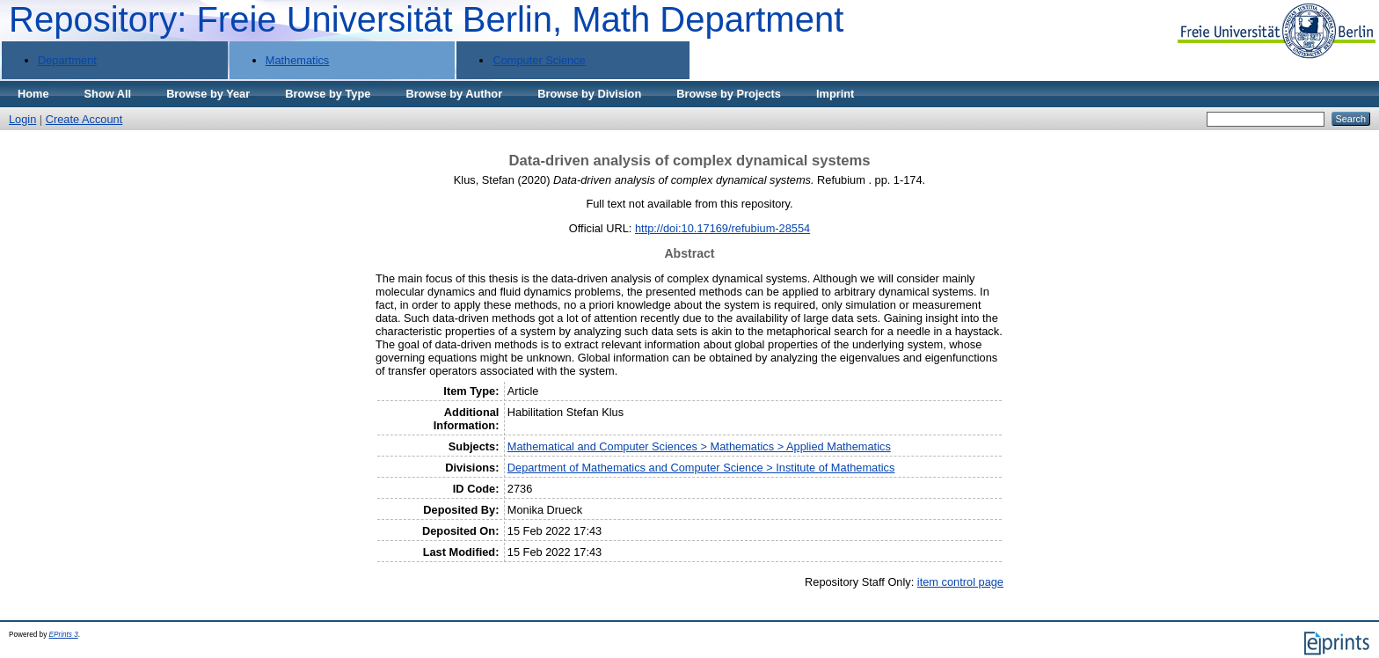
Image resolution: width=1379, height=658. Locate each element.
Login (22, 119)
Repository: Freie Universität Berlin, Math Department (426, 19)
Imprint (835, 93)
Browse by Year (208, 93)
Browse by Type (327, 93)
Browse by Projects (728, 93)
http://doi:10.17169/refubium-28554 (722, 228)
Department (67, 60)
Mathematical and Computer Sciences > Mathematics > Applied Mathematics (699, 446)
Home (33, 93)
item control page (960, 582)
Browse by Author (453, 93)
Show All (108, 93)
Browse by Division (589, 93)
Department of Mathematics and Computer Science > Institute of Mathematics (701, 467)
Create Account (84, 119)
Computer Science (538, 60)
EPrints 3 (63, 635)
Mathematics (298, 60)
